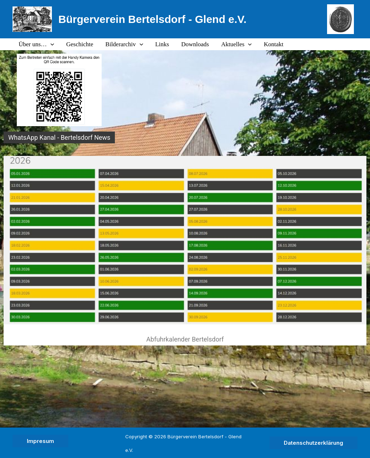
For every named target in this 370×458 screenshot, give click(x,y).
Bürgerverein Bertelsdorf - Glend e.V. (152, 19)
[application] (50, 44)
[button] (40, 441)
